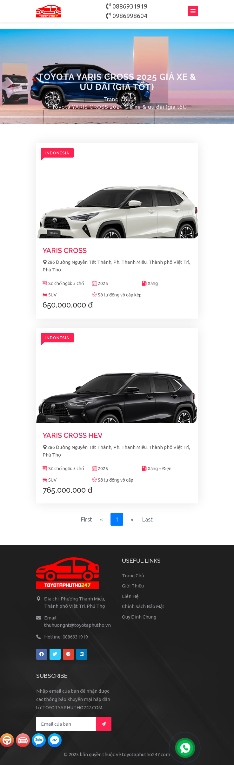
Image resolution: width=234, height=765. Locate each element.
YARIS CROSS (65, 250)
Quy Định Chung (139, 616)
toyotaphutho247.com (146, 754)
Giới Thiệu (133, 585)
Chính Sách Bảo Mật (143, 606)
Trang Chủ (117, 99)
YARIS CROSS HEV (73, 435)
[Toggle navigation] (193, 11)
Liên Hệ (130, 596)
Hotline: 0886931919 (66, 636)
